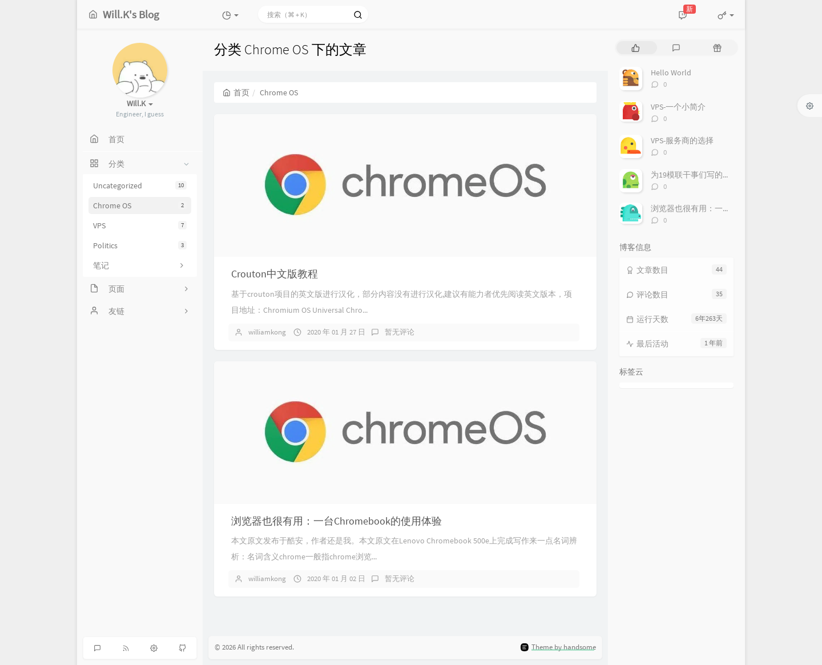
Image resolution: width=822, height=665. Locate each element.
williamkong (267, 332)
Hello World (671, 72)
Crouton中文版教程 (274, 273)
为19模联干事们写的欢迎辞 (699, 175)
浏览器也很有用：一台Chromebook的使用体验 (336, 520)
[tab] (635, 47)
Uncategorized (140, 185)
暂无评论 (399, 332)
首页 (236, 92)
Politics (140, 245)
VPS (140, 225)
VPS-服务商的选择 (682, 140)
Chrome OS (140, 205)
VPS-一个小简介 (678, 107)
